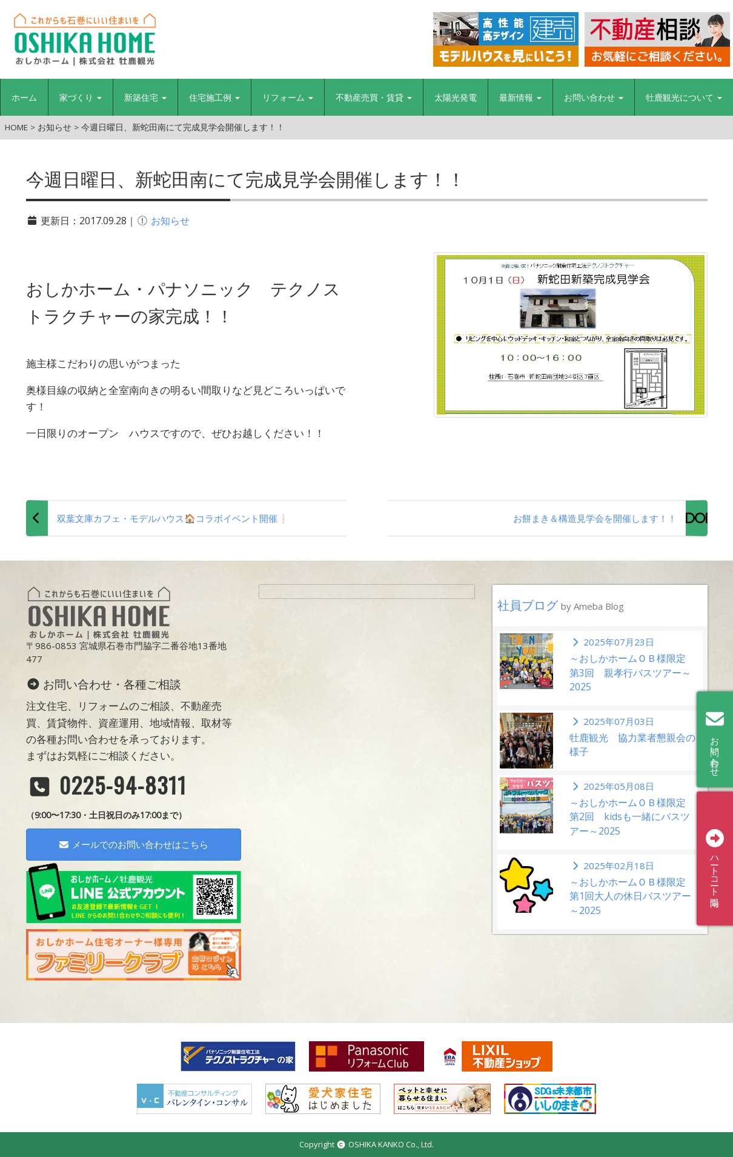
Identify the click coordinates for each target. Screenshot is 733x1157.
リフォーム (287, 97)
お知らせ (170, 220)
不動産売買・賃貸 (374, 97)
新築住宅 (145, 97)
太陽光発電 (455, 97)
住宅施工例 (214, 97)
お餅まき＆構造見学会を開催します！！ (595, 518)
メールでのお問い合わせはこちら (133, 844)
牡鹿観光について (684, 97)
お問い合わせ (593, 97)
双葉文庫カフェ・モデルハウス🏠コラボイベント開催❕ (173, 518)
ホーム (24, 97)
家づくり (80, 97)
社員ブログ (560, 605)
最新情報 (520, 97)
